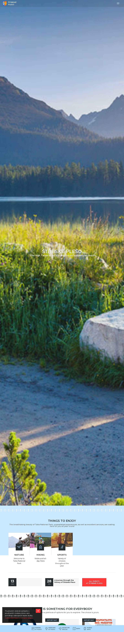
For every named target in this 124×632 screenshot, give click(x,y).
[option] (62, 253)
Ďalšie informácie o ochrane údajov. (19, 618)
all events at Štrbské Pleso (94, 581)
